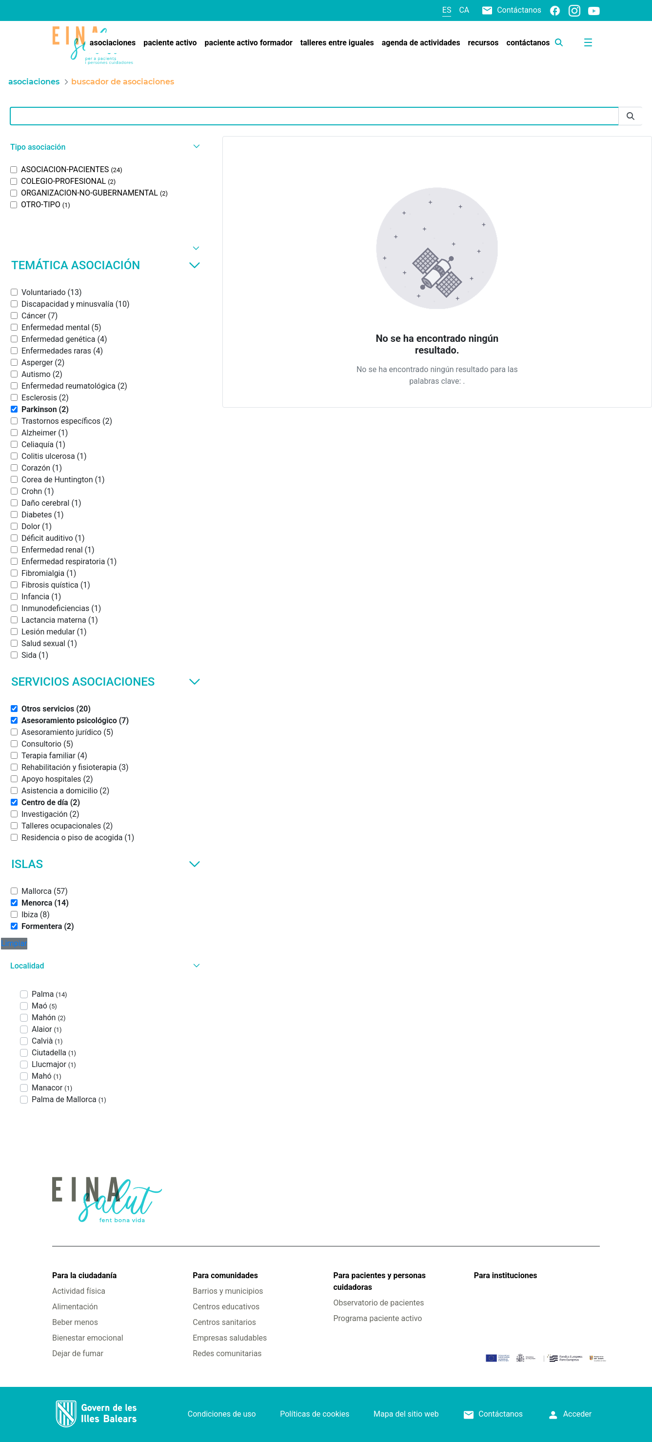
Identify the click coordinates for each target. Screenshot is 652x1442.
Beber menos (75, 1322)
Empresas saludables (230, 1338)
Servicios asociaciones (105, 682)
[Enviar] (630, 116)
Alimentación (75, 1306)
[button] (103, 147)
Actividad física (78, 1291)
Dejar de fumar (77, 1353)
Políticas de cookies (314, 1414)
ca (464, 10)
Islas (105, 864)
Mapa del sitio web (406, 1414)
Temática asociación (105, 265)
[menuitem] (112, 43)
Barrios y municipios (228, 1291)
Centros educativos (226, 1306)
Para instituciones (505, 1275)
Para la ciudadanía (84, 1275)
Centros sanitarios (224, 1322)
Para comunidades (225, 1275)
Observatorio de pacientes (378, 1302)
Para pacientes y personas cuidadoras (379, 1281)
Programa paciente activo (377, 1318)
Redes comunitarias (227, 1353)
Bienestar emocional (87, 1338)
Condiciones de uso (222, 1414)
